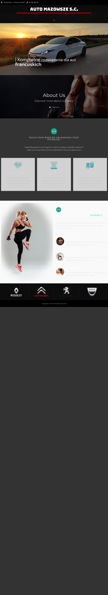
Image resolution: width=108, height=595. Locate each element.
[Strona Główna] (50, 107)
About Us (56, 107)
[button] (54, 20)
